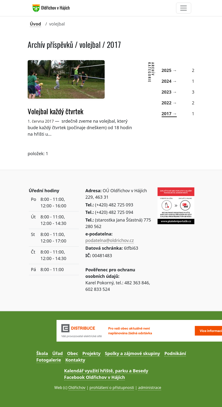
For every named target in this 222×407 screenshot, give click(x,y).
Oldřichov (76, 387)
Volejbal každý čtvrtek (55, 111)
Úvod (35, 24)
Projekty (91, 353)
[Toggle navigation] (183, 8)
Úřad (57, 353)
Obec (72, 353)
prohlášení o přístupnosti (111, 387)
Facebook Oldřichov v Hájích (94, 377)
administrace (149, 387)
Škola (42, 353)
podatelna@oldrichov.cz (109, 240)
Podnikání (175, 353)
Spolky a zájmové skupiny (132, 353)
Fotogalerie (48, 360)
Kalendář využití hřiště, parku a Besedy (106, 371)
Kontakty (75, 360)
